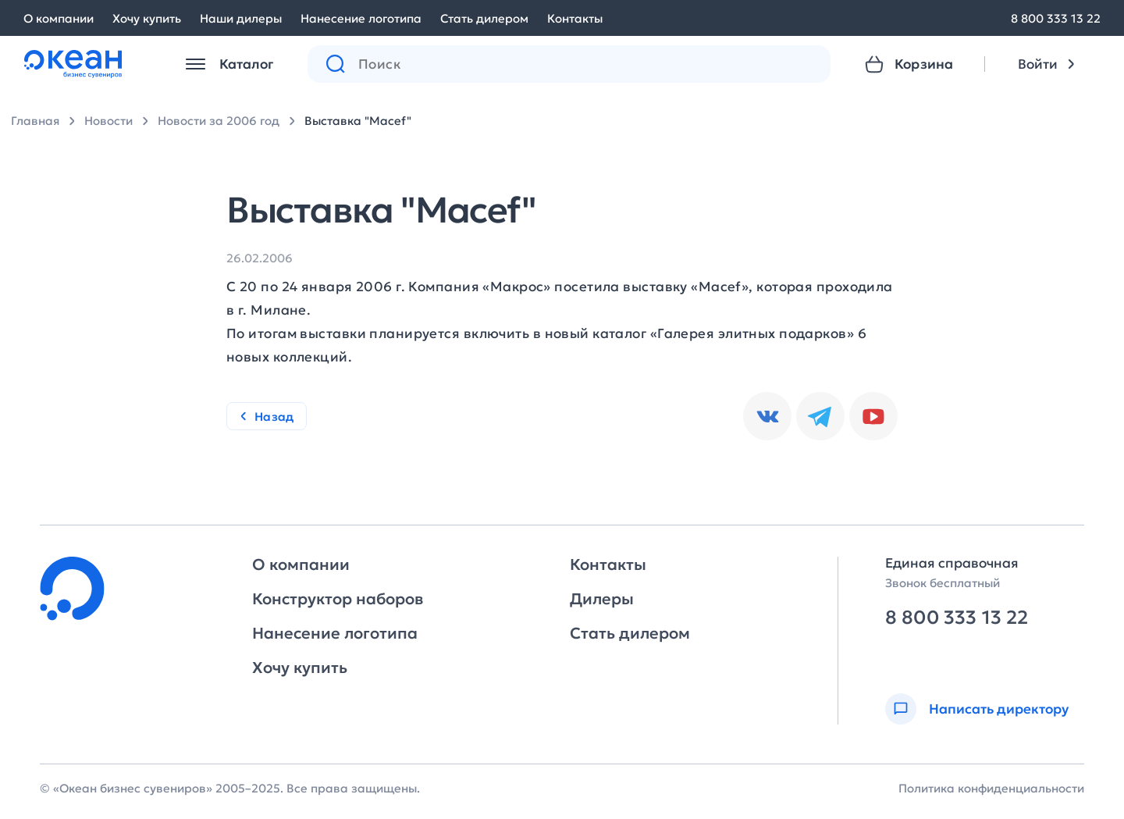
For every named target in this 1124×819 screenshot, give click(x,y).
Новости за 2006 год (218, 120)
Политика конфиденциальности (991, 788)
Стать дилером (484, 18)
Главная (35, 120)
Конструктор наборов (337, 599)
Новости (108, 120)
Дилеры (602, 599)
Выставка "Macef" (357, 120)
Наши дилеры (241, 18)
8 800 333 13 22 (1056, 18)
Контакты (575, 18)
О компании (58, 18)
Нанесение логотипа (361, 18)
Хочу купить (146, 18)
